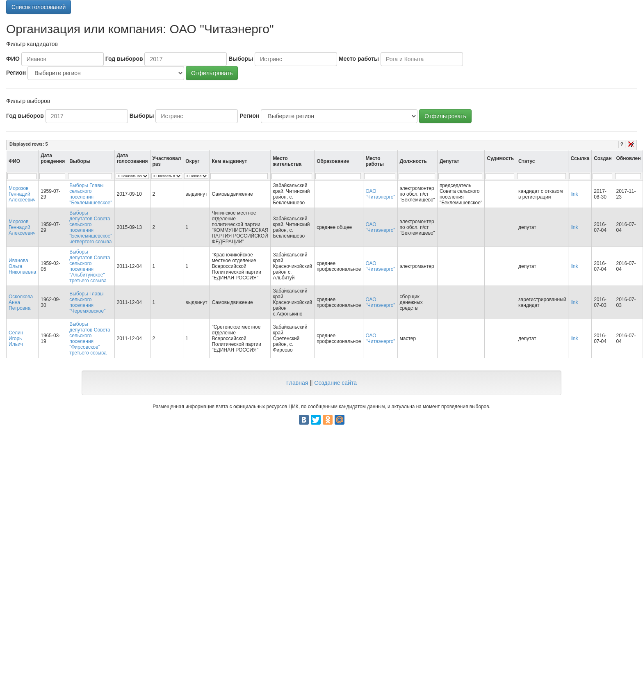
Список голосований (38, 7)
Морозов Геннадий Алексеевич (22, 194)
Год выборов (124, 58)
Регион (16, 72)
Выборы (240, 58)
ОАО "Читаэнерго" (380, 194)
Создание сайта (335, 383)
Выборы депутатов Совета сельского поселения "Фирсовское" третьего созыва (89, 338)
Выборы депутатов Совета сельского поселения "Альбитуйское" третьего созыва (89, 266)
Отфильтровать (212, 73)
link (574, 194)
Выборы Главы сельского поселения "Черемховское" (87, 302)
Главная (297, 383)
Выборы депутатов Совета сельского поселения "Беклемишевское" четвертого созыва (90, 227)
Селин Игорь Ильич (16, 338)
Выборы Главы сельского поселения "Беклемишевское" (90, 194)
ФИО (13, 58)
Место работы (359, 58)
